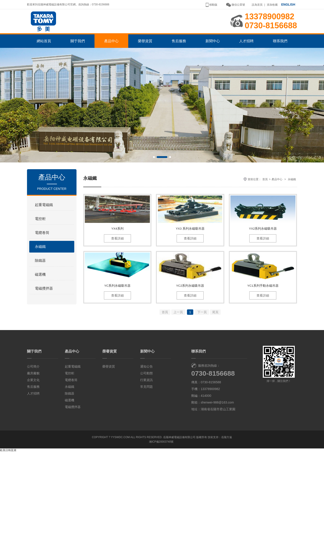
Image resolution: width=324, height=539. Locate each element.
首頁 (265, 188)
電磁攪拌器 (44, 297)
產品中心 (111, 50)
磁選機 (40, 283)
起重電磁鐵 (44, 214)
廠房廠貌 (33, 460)
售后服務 (179, 50)
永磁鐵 (40, 255)
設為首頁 (257, 4)
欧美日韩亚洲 (8, 537)
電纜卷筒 (42, 242)
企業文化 (33, 466)
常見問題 (146, 473)
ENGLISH (288, 4)
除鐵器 (40, 269)
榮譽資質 (145, 50)
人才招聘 (246, 50)
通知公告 (146, 453)
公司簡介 (33, 453)
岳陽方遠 (226, 524)
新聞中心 (212, 50)
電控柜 (40, 228)
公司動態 (146, 460)
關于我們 (77, 50)
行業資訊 (146, 466)
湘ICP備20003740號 (161, 528)
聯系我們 (280, 50)
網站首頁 (44, 50)
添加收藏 (272, 4)
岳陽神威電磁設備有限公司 (179, 524)
